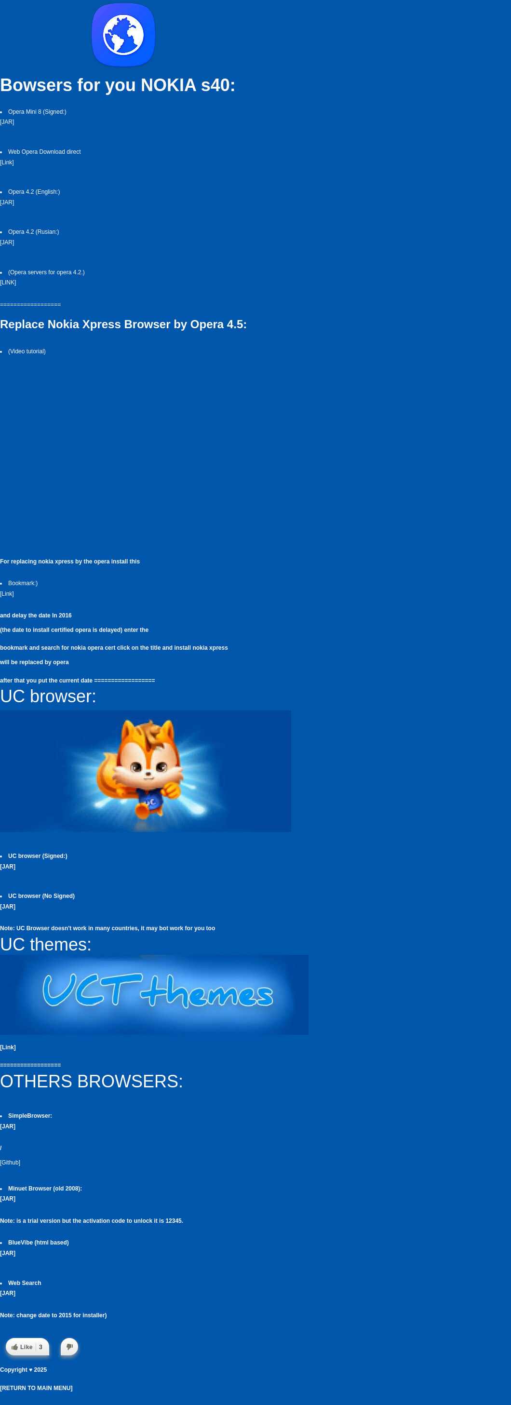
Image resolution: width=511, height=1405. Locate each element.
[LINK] (8, 282)
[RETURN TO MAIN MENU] (36, 1388)
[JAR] (7, 122)
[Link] (7, 162)
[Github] (10, 1162)
